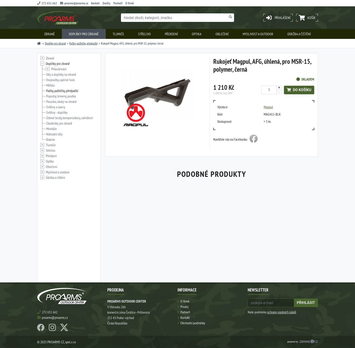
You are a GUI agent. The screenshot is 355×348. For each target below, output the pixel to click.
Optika (196, 34)
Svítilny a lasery (55, 107)
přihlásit (306, 303)
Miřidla (50, 85)
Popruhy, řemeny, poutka (61, 96)
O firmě (129, 3)
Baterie (50, 139)
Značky (106, 3)
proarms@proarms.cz (74, 3)
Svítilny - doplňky (56, 112)
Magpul (268, 107)
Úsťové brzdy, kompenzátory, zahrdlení (69, 118)
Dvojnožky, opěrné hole (60, 80)
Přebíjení (171, 34)
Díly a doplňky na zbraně (61, 74)
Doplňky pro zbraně (84, 34)
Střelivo (144, 34)
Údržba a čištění (299, 34)
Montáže (51, 128)
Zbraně (49, 34)
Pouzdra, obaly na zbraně (61, 101)
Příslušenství (58, 69)
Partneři (117, 3)
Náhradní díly (54, 134)
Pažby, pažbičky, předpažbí (83, 43)
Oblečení (222, 34)
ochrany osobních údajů (281, 312)
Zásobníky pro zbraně (59, 123)
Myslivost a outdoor (258, 34)
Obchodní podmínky (192, 323)
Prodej (184, 306)
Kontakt (95, 3)
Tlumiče (118, 34)
